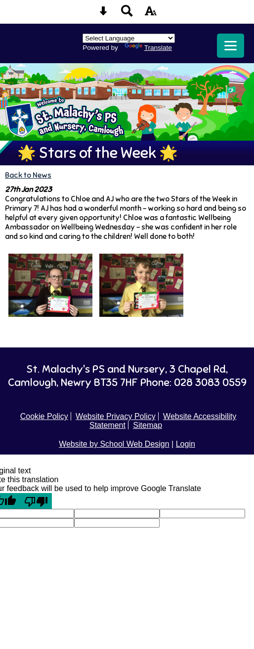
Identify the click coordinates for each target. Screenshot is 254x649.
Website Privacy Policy (116, 416)
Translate (148, 47)
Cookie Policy (44, 416)
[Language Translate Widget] (129, 38)
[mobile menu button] (230, 46)
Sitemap (147, 425)
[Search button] (127, 14)
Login (185, 444)
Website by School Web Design (114, 444)
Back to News (28, 175)
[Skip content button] (103, 14)
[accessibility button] (151, 14)
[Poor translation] (36, 501)
